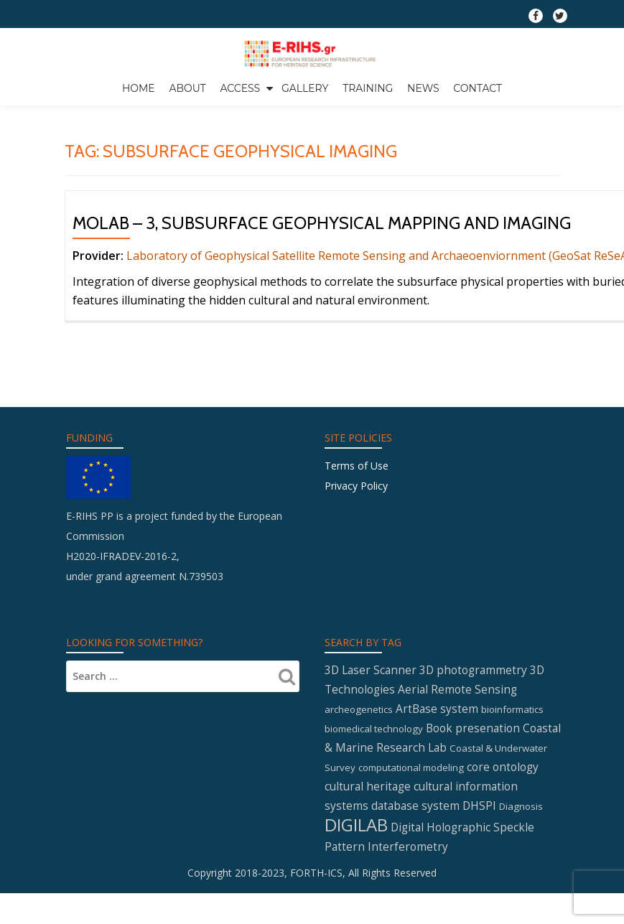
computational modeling (411, 855)
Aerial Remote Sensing (457, 777)
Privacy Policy (356, 573)
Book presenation (473, 815)
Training (368, 88)
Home (138, 88)
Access (240, 88)
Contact (477, 88)
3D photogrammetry (473, 757)
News (423, 88)
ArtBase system (437, 796)
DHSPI (479, 893)
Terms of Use (356, 553)
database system (415, 893)
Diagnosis (521, 893)
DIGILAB (356, 912)
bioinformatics (512, 796)
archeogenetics (359, 796)
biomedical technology (374, 816)
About (187, 88)
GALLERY (305, 88)
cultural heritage (368, 874)
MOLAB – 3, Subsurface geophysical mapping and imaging (322, 253)
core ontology (503, 854)
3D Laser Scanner (370, 757)
